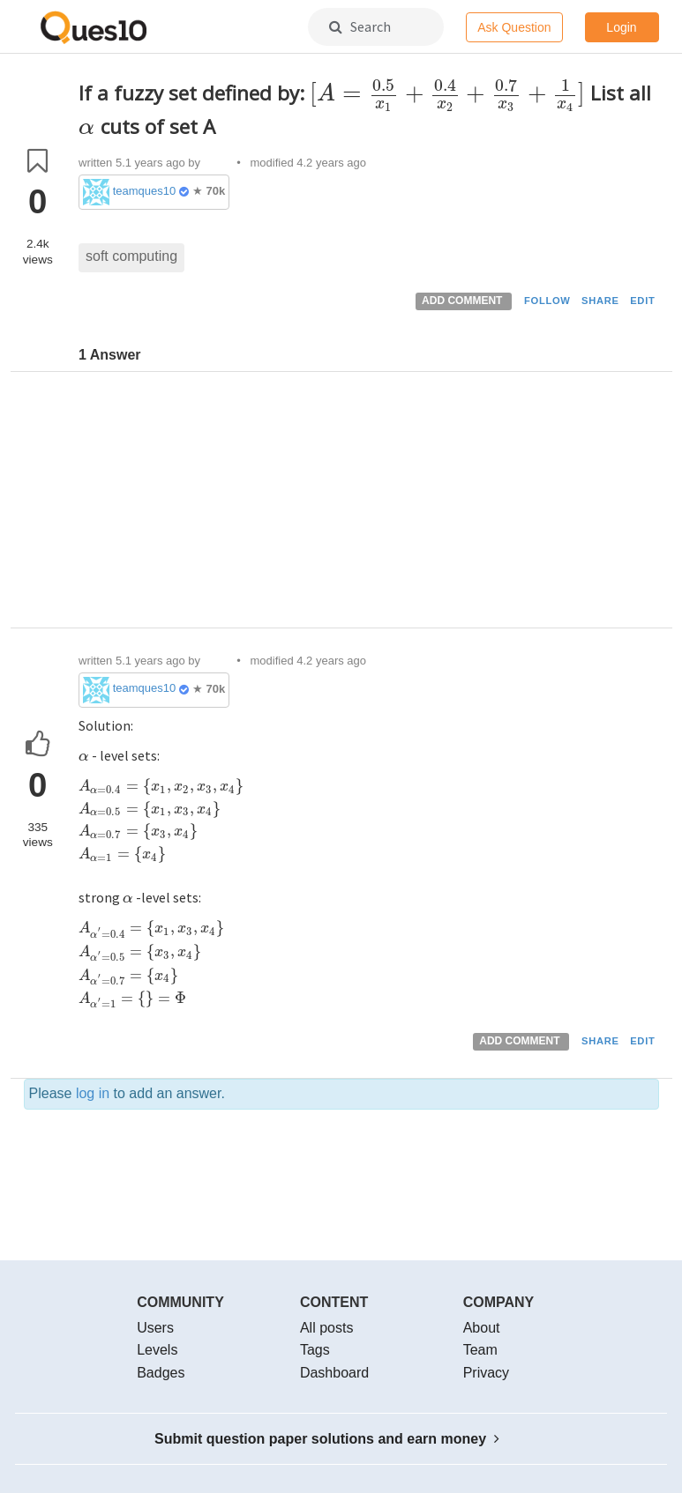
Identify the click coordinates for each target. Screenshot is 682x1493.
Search (360, 26)
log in (92, 1093)
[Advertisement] (369, 504)
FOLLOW (547, 300)
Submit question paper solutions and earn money (326, 1438)
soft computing (131, 256)
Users (155, 1327)
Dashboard (334, 1372)
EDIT (642, 300)
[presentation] (447, 93)
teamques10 (144, 190)
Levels (157, 1349)
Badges (160, 1372)
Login (621, 27)
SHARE (600, 300)
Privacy (486, 1372)
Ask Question (514, 27)
